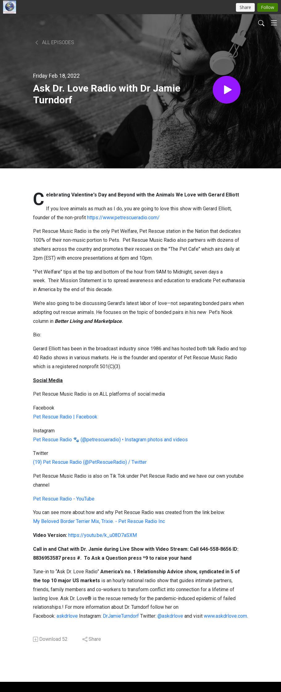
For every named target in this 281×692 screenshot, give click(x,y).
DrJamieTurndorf (121, 616)
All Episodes (54, 42)
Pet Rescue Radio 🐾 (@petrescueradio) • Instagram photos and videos (110, 440)
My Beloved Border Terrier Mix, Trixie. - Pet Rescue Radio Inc (99, 521)
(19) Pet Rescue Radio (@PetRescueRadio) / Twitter (90, 462)
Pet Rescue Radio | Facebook (65, 417)
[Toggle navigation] (274, 23)
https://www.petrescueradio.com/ (123, 217)
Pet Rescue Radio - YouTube (63, 499)
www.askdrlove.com (225, 616)
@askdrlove (170, 616)
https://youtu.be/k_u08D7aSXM (102, 535)
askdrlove (67, 616)
